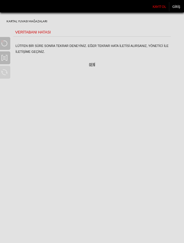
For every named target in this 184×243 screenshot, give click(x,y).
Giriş (176, 7)
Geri (92, 65)
